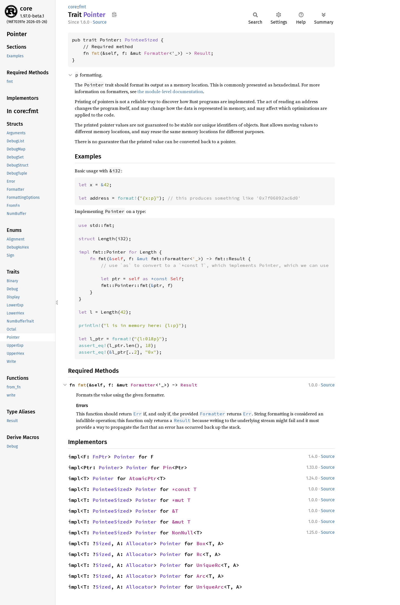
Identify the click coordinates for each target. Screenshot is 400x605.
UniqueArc (210, 587)
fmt (82, 6)
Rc (199, 554)
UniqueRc (208, 565)
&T (175, 511)
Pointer (124, 456)
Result (202, 53)
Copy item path (114, 14)
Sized (103, 543)
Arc (201, 576)
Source (100, 22)
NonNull (182, 532)
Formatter (156, 53)
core (26, 8)
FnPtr (100, 456)
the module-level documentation (170, 91)
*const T (184, 489)
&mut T (181, 522)
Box (201, 543)
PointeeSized (141, 40)
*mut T (181, 500)
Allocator (140, 543)
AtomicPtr (143, 478)
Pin (167, 467)
